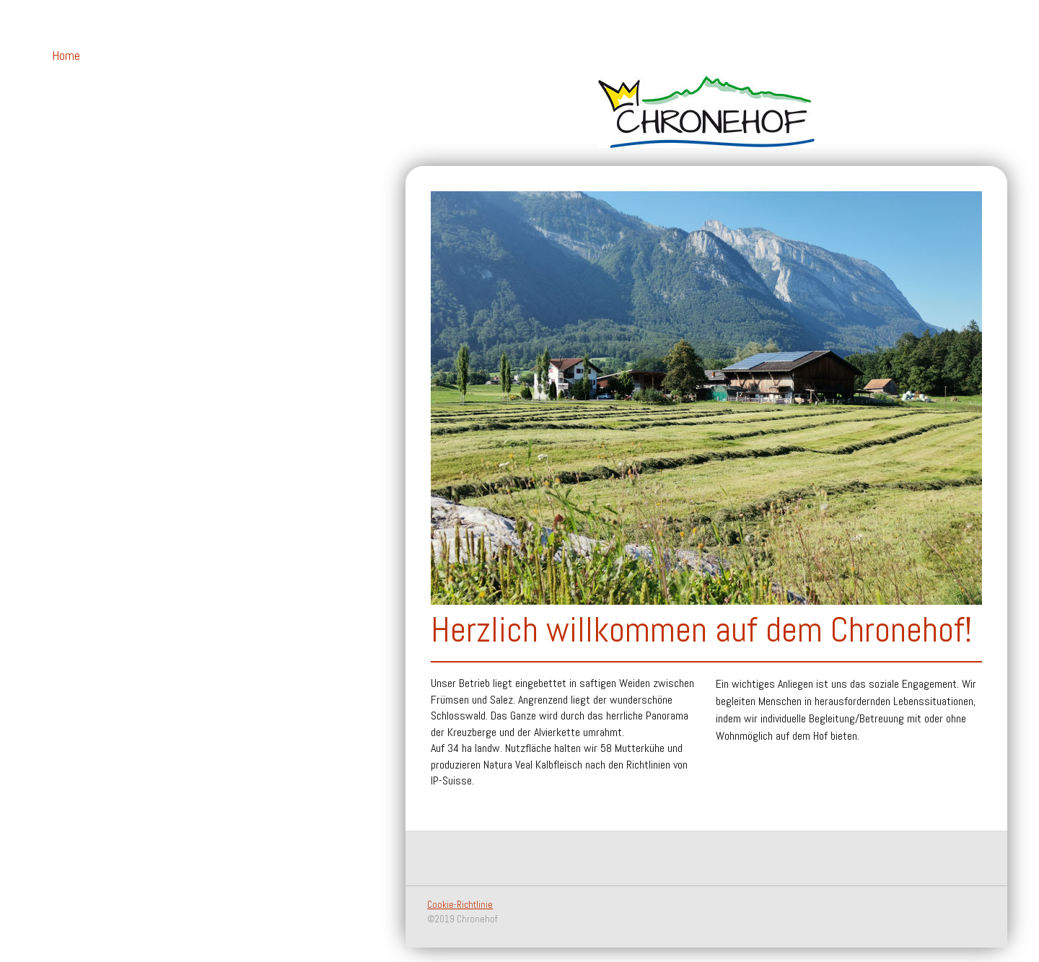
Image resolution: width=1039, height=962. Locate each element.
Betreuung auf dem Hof (87, 89)
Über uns (73, 122)
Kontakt (72, 170)
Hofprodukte (83, 146)
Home (66, 55)
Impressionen (84, 193)
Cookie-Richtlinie (460, 904)
